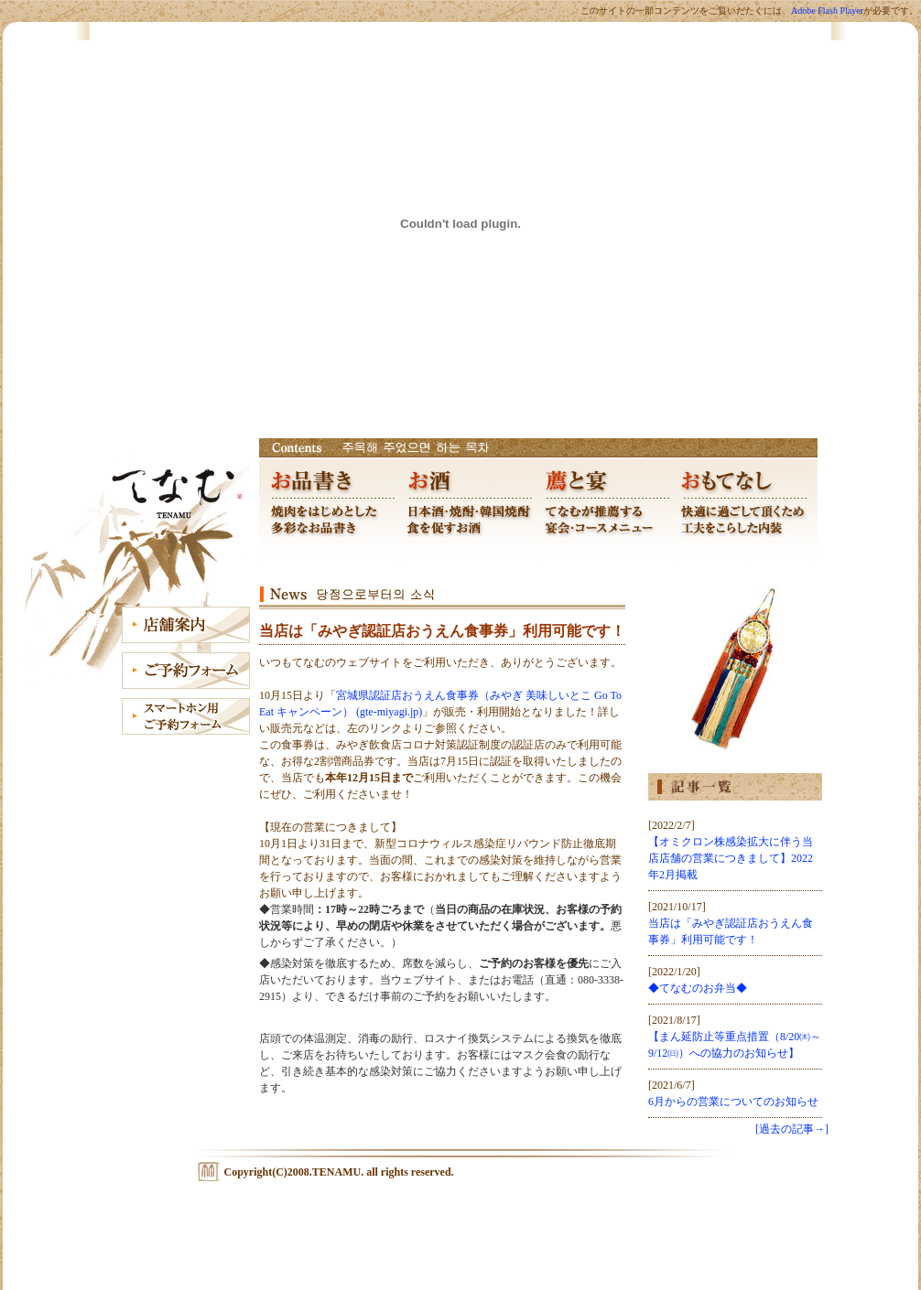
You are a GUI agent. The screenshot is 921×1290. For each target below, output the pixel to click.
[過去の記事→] (792, 1129)
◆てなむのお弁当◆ (697, 988)
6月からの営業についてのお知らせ (733, 1101)
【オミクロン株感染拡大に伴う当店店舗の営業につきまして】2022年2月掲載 (730, 858)
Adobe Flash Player (827, 10)
